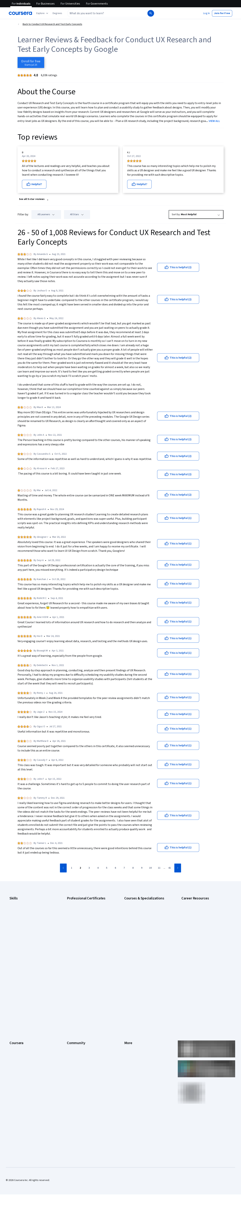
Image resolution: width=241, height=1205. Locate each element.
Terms (127, 991)
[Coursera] (20, 13)
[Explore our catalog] (42, 13)
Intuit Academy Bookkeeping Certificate (89, 952)
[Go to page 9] (141, 868)
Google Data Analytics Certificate (85, 913)
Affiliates (129, 1029)
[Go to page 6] (115, 868)
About (13, 980)
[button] (57, 13)
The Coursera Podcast (79, 1002)
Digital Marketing (19, 924)
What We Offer (17, 985)
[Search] (150, 13)
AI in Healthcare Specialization (140, 919)
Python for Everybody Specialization (144, 952)
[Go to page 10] (150, 868)
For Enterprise (17, 1029)
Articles (128, 1018)
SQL (12, 952)
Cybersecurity (17, 913)
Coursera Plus (17, 1007)
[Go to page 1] (71, 868)
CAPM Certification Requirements (199, 908)
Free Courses (17, 1056)
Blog (69, 996)
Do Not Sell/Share (133, 1040)
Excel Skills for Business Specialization (145, 930)
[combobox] (107, 13)
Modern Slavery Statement (139, 1034)
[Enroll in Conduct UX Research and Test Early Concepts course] (31, 62)
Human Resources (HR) (22, 930)
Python (13, 946)
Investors (129, 985)
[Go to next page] (177, 868)
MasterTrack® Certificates (24, 1018)
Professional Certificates (23, 1013)
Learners (72, 980)
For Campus (16, 1040)
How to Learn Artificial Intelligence (200, 944)
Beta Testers (74, 991)
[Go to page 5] (106, 868)
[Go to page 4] (97, 868)
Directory (129, 1024)
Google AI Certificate (78, 903)
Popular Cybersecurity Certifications (201, 955)
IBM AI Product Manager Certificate (86, 941)
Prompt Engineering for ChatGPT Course (146, 946)
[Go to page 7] (124, 868)
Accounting (16, 903)
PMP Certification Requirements (198, 950)
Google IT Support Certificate (83, 919)
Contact (128, 1013)
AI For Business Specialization (140, 908)
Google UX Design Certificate (82, 930)
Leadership (16, 991)
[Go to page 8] (133, 868)
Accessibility (131, 1007)
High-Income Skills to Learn (196, 939)
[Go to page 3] (89, 868)
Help (126, 1002)
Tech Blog (72, 1007)
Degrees (14, 1024)
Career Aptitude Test (193, 903)
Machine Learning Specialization (141, 941)
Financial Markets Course (137, 935)
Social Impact (17, 1051)
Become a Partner (19, 1045)
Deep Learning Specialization (140, 924)
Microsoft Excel (18, 935)
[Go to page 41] (169, 868)
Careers (14, 996)
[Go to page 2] (80, 868)
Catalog (14, 1002)
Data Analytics (17, 919)
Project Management (21, 941)
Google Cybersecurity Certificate (85, 908)
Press (127, 980)
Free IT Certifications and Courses (200, 934)
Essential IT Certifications (195, 928)
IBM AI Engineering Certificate (83, 935)
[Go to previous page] (63, 868)
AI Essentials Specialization (139, 903)
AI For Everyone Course (137, 913)
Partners (71, 985)
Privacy (128, 996)
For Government (18, 1034)
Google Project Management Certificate (89, 924)
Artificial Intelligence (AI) (23, 908)
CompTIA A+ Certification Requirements (203, 913)
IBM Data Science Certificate (82, 946)
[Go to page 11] (159, 868)
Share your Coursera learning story (29, 1062)
